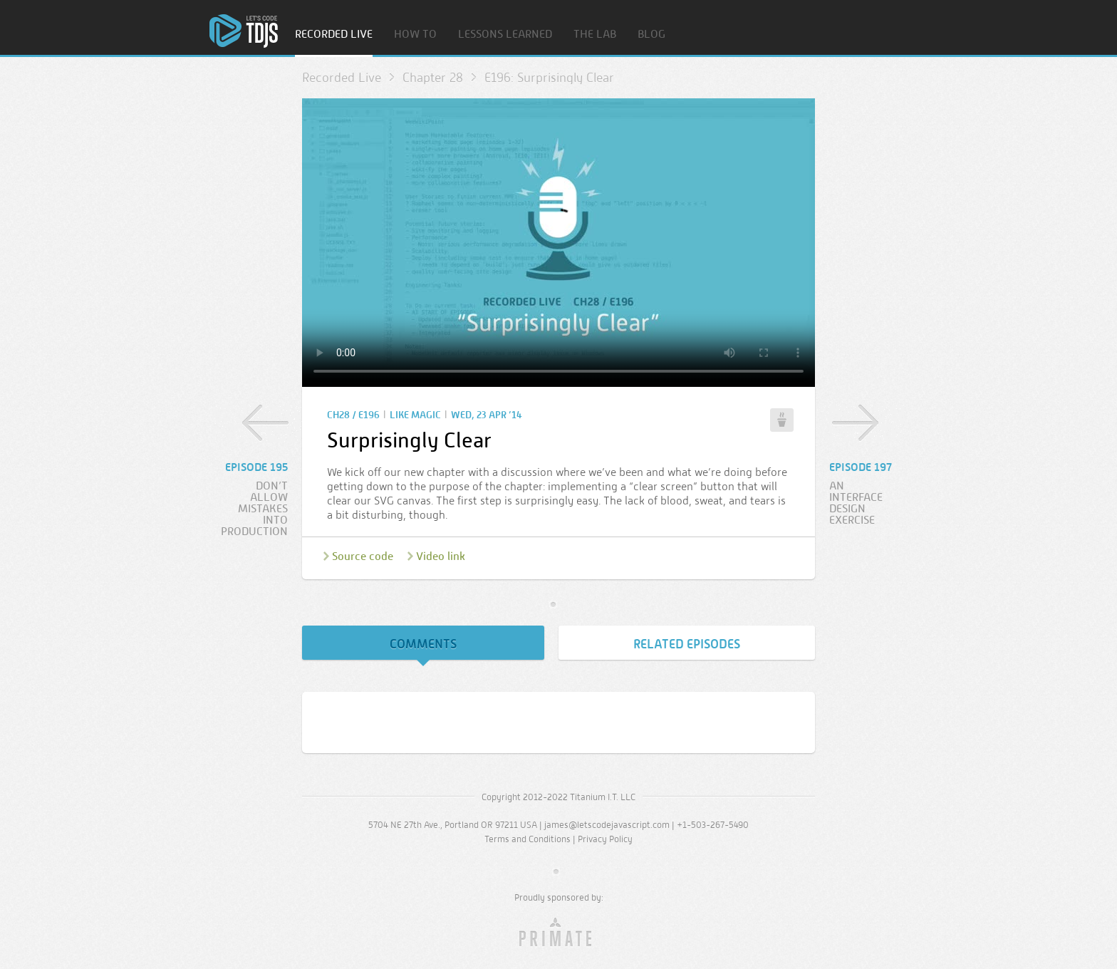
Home (243, 31)
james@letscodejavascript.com (607, 825)
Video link (440, 556)
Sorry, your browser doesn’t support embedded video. (558, 242)
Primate (559, 933)
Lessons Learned (505, 34)
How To (415, 34)
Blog (651, 34)
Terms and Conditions (527, 839)
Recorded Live (334, 34)
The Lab (594, 34)
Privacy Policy (605, 839)
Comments (423, 644)
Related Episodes (686, 644)
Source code (362, 556)
